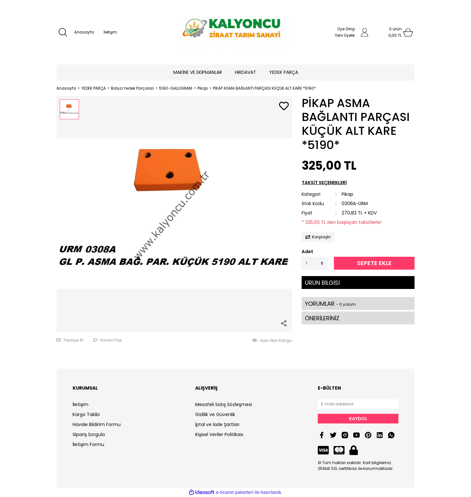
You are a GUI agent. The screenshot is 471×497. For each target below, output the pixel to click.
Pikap (347, 194)
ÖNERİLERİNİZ (322, 318)
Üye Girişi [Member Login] (346, 29)
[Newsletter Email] (358, 404)
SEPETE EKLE (374, 263)
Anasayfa (84, 32)
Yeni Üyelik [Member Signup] (345, 35)
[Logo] (235, 32)
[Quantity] (314, 263)
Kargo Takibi (86, 414)
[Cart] (395, 32)
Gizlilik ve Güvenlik (215, 414)
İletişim (110, 32)
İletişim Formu (88, 444)
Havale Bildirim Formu (97, 424)
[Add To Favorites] (284, 106)
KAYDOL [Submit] (358, 418)
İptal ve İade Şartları (217, 424)
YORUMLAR (330, 304)
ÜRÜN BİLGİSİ (322, 283)
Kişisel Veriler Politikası (219, 434)
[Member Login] (364, 32)
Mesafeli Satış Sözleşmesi (223, 404)
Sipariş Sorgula (89, 434)
